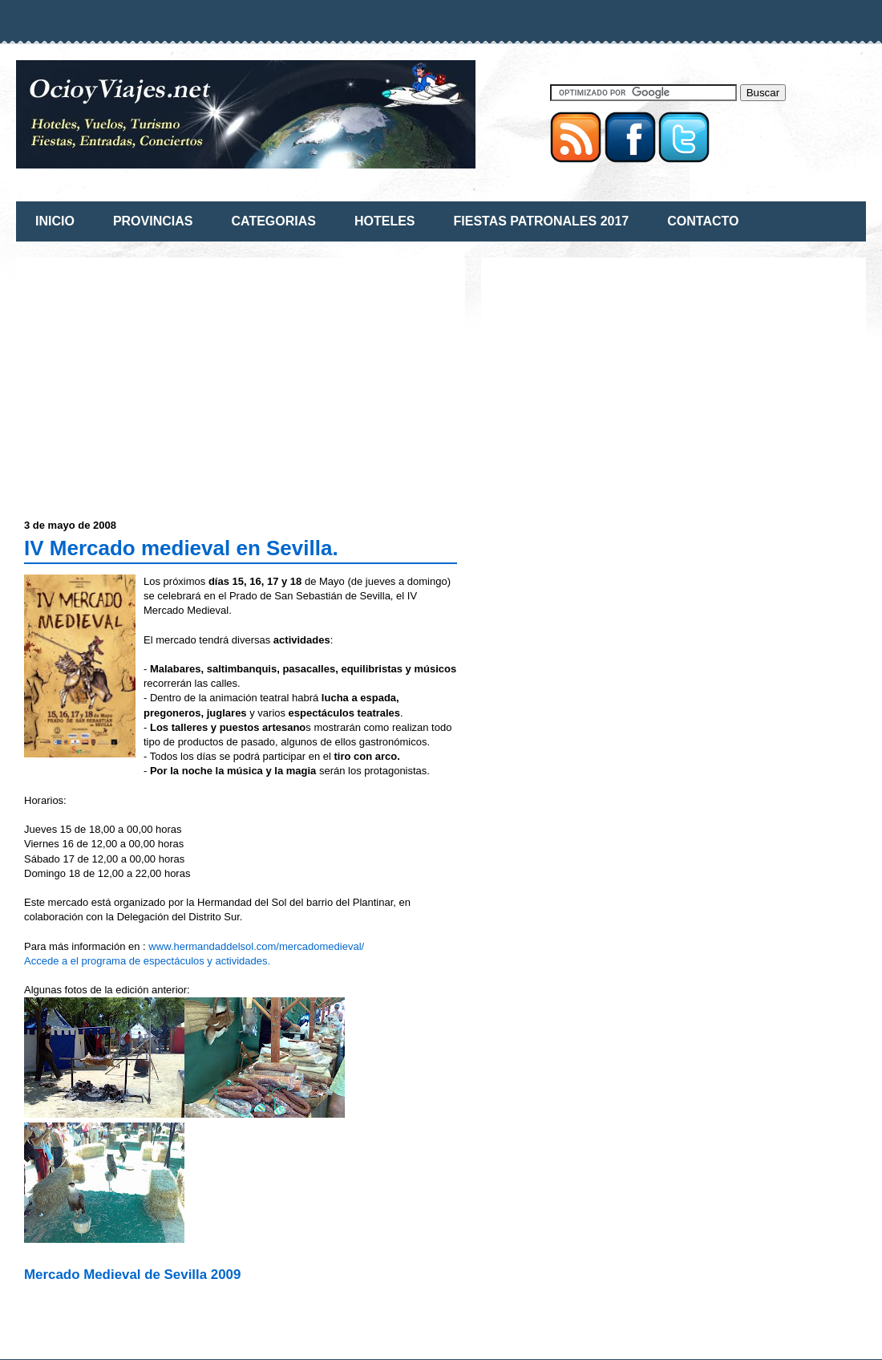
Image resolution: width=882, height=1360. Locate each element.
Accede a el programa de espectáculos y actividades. (147, 961)
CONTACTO (702, 221)
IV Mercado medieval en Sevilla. (181, 548)
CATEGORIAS (273, 221)
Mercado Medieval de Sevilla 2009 (132, 1274)
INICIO (55, 221)
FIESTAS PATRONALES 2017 (541, 221)
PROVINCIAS (153, 221)
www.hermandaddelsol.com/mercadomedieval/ (256, 946)
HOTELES (384, 221)
